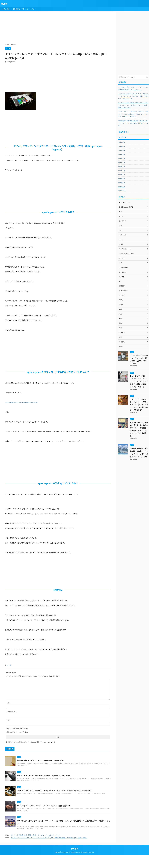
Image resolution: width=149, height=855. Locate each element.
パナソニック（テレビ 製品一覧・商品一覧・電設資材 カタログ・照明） (44, 775)
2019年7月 (121, 166)
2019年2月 (121, 182)
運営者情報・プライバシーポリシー (24, 9)
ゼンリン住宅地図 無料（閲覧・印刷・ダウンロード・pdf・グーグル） (35, 835)
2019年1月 (121, 186)
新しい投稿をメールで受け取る (18, 732)
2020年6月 (121, 154)
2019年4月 (121, 178)
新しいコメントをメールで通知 (18, 728)
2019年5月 (121, 174)
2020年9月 (121, 142)
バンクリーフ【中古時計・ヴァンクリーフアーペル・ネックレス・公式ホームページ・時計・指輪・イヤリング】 (133, 105)
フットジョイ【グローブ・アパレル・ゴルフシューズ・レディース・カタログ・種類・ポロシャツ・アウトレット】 (133, 96)
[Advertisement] (55, 28)
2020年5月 (121, 158)
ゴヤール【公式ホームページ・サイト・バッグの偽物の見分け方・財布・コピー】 (133, 88)
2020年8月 (121, 146)
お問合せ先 (5, 9)
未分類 (9, 665)
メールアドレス (11, 711)
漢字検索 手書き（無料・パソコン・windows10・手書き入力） (40, 760)
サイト (8, 720)
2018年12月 (122, 190)
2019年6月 (121, 170)
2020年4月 (121, 162)
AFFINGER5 (90, 852)
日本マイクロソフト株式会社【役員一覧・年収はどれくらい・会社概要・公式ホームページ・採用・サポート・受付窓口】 (133, 114)
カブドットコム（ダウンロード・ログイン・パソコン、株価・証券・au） (44, 806)
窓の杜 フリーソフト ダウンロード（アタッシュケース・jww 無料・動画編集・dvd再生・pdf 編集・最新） (49, 838)
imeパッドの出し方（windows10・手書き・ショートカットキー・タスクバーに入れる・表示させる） (55, 791)
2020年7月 (121, 150)
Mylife (4, 3)
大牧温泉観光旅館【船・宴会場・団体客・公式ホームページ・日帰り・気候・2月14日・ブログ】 (133, 123)
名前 (8, 703)
